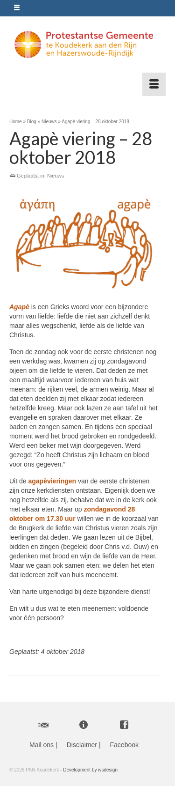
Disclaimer (82, 745)
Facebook (124, 745)
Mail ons (41, 745)
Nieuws (55, 175)
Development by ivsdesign (90, 769)
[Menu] (154, 84)
